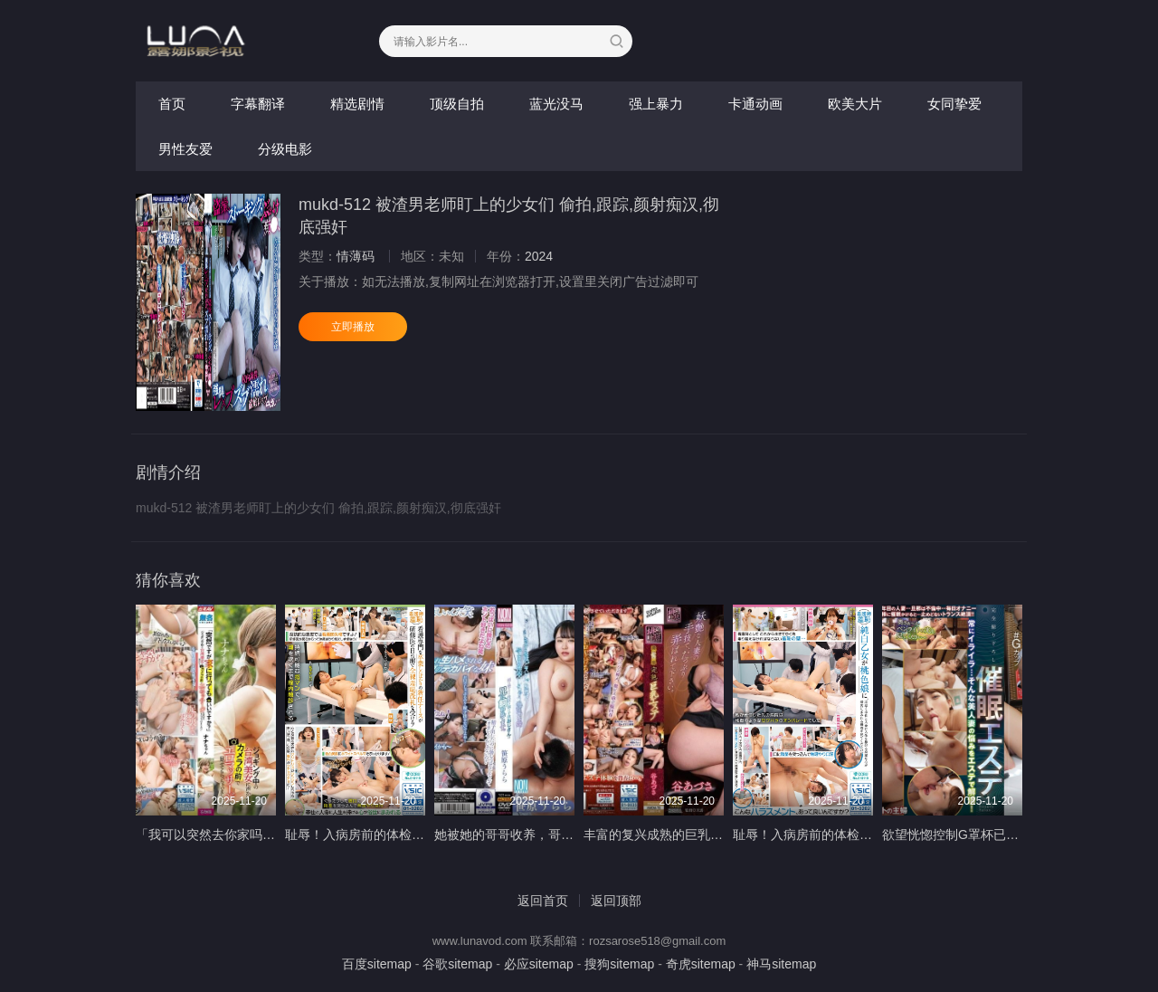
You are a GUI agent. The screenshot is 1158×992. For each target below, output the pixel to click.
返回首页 (542, 900)
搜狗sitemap (619, 964)
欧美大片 (855, 103)
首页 (171, 103)
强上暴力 (656, 103)
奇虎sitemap (701, 964)
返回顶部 (616, 900)
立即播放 (353, 326)
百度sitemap (377, 964)
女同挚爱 (954, 103)
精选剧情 (357, 103)
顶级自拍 (457, 103)
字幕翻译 (258, 103)
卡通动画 (755, 103)
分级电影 (285, 149)
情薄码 (356, 256)
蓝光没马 (556, 103)
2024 (539, 256)
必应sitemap (539, 964)
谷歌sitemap (457, 964)
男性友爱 (185, 149)
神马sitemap (781, 964)
